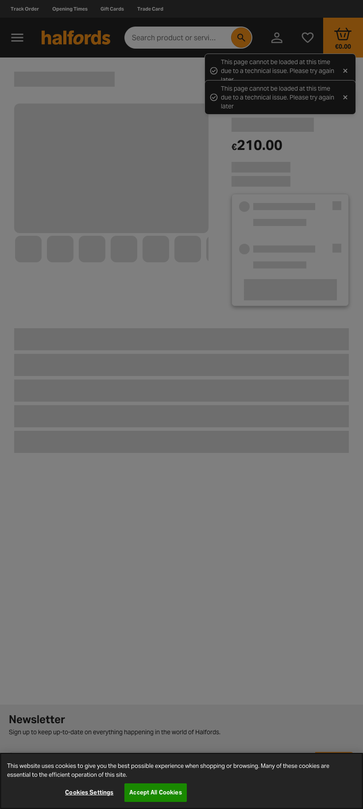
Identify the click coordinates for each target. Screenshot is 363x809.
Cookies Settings (89, 792)
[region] (181, 781)
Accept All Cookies (155, 792)
